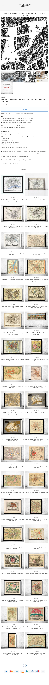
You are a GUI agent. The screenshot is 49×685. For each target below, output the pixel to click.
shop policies (13, 156)
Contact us (19, 153)
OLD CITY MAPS (14, 163)
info (10, 147)
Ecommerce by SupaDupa (25, 676)
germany (4, 163)
